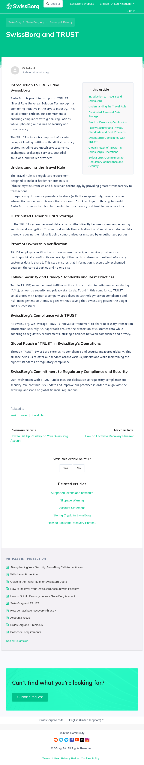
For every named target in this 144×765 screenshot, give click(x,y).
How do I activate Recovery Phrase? (109, 436)
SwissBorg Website (82, 3)
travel (23, 415)
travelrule (38, 415)
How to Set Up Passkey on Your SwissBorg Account (42, 596)
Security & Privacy (61, 22)
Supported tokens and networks (72, 493)
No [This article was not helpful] (79, 468)
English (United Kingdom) (117, 3)
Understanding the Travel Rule (107, 106)
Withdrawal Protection (24, 574)
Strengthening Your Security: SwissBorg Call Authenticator (46, 567)
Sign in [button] (131, 10)
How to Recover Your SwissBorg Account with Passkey (44, 588)
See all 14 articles (17, 640)
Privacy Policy (70, 758)
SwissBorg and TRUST (24, 603)
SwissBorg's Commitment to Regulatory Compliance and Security (106, 162)
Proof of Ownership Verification (107, 122)
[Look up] (53, 3)
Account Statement (72, 508)
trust (13, 415)
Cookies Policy (90, 758)
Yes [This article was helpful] (65, 468)
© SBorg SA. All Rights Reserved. (72, 748)
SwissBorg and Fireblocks (26, 624)
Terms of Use (50, 758)
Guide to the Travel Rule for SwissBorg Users (38, 581)
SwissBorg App (35, 22)
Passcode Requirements (25, 632)
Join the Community (72, 732)
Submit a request (30, 697)
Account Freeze (20, 617)
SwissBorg (15, 22)
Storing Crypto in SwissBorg (72, 515)
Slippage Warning (72, 500)
